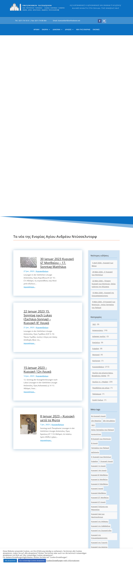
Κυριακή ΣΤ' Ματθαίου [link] (100, 316)
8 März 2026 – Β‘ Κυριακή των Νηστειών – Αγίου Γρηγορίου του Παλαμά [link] (103, 124)
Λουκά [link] (106, 411)
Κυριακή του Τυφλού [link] (99, 384)
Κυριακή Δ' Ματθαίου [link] (99, 298)
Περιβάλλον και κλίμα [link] (100, 207)
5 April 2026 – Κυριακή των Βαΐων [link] (102, 83)
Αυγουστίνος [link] (96, 253)
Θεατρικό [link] (96, 173)
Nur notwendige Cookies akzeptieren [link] (32, 561)
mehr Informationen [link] (71, 560)
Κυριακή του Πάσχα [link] (99, 375)
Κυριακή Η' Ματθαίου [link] (99, 303)
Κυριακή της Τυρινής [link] (99, 361)
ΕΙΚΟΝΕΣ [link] (96, 30)
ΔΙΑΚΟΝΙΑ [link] (56, 30)
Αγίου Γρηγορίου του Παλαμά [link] (102, 249)
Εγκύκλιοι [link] (96, 161)
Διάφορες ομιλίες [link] (99, 155)
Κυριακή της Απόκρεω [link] (99, 340)
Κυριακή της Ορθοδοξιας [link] (100, 345)
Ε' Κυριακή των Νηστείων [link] (101, 276)
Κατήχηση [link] (96, 179)
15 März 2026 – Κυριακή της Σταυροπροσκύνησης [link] (103, 113)
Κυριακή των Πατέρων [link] (99, 407)
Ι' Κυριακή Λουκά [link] (106, 280)
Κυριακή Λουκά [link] (97, 307)
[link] (37, 10)
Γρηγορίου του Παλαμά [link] (100, 267)
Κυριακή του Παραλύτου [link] (100, 379)
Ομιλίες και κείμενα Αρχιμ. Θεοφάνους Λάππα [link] (102, 193)
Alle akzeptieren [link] (10, 561)
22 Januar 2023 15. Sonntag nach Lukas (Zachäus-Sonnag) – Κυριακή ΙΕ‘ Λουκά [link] (38, 136)
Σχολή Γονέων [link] (97, 219)
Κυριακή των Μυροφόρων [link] (101, 397)
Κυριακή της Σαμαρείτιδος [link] (101, 349)
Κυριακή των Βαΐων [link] (98, 393)
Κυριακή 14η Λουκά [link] (98, 289)
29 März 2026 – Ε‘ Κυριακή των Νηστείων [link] (102, 92)
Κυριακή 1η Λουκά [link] (98, 285)
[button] (99, 21)
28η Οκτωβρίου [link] (109, 239)
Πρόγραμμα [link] (96, 213)
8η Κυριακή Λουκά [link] (98, 235)
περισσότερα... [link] (29, 106)
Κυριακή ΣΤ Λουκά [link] (98, 321)
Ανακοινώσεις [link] (97, 149)
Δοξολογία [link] (95, 271)
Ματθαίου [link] (95, 416)
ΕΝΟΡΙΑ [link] (45, 30)
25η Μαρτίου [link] (96, 239)
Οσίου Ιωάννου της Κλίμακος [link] (102, 420)
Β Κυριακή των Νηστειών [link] (101, 258)
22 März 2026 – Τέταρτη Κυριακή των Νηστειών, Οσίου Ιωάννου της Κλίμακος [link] (104, 103)
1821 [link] (94, 143)
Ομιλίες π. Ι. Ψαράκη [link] (100, 201)
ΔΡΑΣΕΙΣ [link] (68, 30)
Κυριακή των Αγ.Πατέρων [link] (101, 388)
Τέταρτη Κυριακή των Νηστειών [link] (103, 429)
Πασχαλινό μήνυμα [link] (98, 425)
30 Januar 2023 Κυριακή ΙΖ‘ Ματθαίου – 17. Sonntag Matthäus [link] (57, 82)
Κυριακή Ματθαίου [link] (98, 312)
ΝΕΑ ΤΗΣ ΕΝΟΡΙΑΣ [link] (83, 30)
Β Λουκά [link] (94, 262)
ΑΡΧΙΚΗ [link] (36, 30)
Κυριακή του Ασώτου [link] (99, 366)
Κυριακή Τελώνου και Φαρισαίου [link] (99, 327)
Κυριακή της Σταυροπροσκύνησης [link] (99, 355)
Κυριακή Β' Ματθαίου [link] (99, 294)
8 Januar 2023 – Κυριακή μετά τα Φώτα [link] (57, 237)
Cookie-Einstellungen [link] (54, 560)
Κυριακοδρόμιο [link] (42, 90)
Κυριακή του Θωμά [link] (98, 370)
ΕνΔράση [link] (95, 167)
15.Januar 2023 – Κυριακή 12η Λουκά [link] (37, 188)
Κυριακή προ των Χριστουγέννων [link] (97, 334)
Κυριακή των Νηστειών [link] (100, 402)
